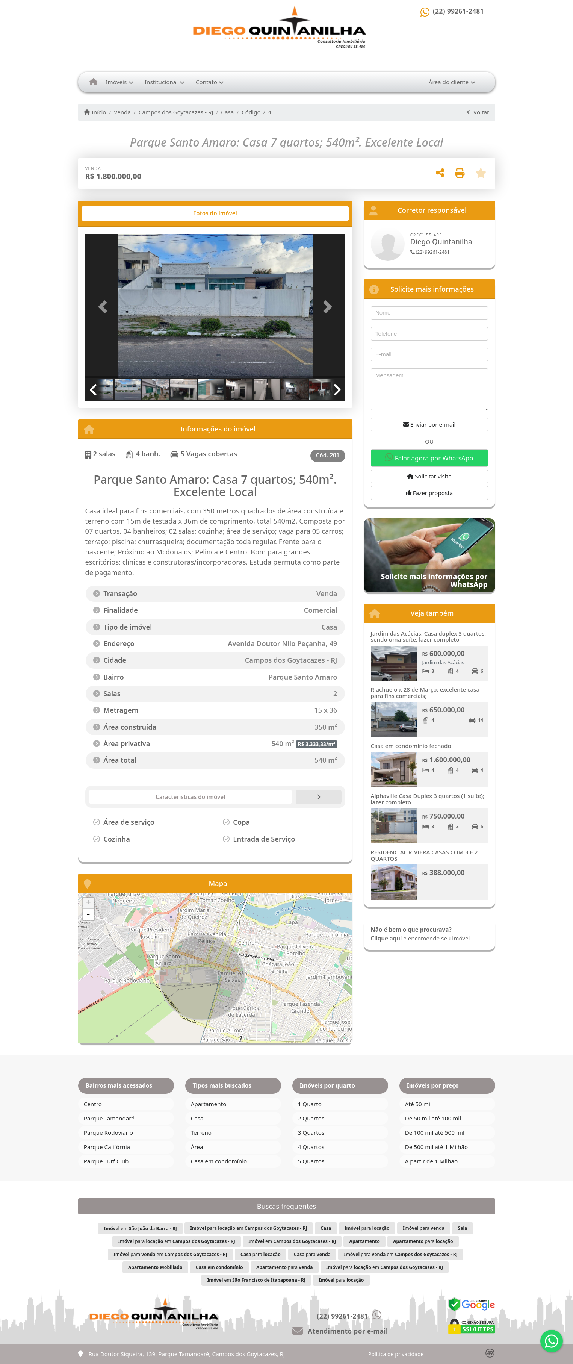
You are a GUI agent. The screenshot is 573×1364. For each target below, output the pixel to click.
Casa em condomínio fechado (411, 745)
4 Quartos (311, 1147)
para (367, 1228)
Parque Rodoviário (108, 1132)
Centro (93, 1104)
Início (95, 112)
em (140, 1228)
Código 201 (257, 112)
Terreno (201, 1132)
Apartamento (209, 1104)
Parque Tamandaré (109, 1118)
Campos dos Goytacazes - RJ (176, 112)
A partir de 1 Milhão (431, 1161)
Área (197, 1147)
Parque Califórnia (107, 1147)
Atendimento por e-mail (340, 1331)
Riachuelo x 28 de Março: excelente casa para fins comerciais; (425, 692)
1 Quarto (310, 1104)
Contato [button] (206, 82)
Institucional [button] (161, 82)
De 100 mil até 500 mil (434, 1132)
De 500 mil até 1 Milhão (436, 1147)
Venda (122, 112)
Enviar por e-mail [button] (429, 424)
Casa (227, 112)
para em (248, 1228)
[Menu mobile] (93, 82)
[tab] (109, 213)
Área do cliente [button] (449, 82)
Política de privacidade (395, 1354)
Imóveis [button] (116, 82)
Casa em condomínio (219, 1161)
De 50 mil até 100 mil (433, 1118)
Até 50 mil (418, 1104)
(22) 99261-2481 (458, 11)
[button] (104, 306)
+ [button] (88, 903)
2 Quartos (311, 1118)
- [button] (88, 914)
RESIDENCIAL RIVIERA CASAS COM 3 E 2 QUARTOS (424, 855)
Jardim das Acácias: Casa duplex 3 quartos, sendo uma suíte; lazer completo (428, 636)
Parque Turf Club (106, 1161)
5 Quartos (311, 1161)
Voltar (478, 112)
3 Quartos (311, 1132)
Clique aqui (386, 938)
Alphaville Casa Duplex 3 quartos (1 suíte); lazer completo (428, 799)
